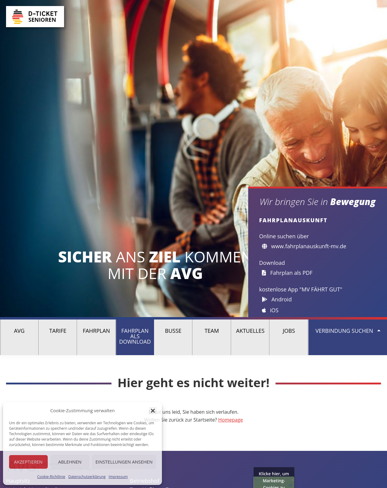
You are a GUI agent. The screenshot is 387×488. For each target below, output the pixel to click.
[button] (153, 411)
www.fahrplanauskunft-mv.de (304, 246)
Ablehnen (70, 462)
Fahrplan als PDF (287, 272)
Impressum (118, 476)
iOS (270, 310)
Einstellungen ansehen (124, 462)
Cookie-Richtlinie (51, 476)
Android (277, 299)
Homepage (230, 419)
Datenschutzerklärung (87, 476)
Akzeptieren (28, 462)
